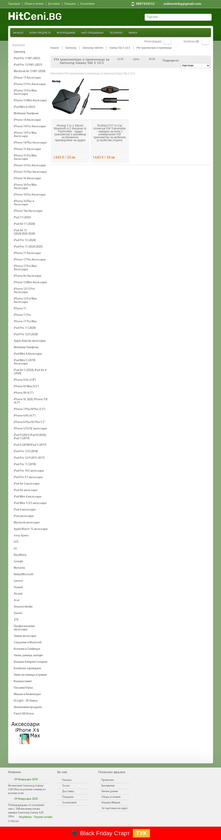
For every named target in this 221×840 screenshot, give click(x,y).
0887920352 (145, 4)
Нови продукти (40, 32)
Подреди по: (171, 60)
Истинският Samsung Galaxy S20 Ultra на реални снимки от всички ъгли (27, 789)
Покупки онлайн (43, 817)
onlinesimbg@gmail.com (182, 4)
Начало (18, 32)
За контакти (69, 802)
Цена (136, 59)
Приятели (107, 780)
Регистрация (152, 41)
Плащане (68, 797)
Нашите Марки (110, 802)
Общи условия (110, 797)
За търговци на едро (114, 808)
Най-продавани (92, 32)
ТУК (141, 833)
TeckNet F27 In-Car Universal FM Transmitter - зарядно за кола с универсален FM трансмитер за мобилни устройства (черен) (109, 133)
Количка (205, 41)
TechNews (116, 32)
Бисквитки (108, 785)
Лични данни (109, 791)
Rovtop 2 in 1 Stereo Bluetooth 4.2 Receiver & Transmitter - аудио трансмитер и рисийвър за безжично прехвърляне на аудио (70, 133)
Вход (167, 41)
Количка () (191, 41)
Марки (133, 32)
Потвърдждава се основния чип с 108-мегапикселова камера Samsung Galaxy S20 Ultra (26, 811)
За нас (66, 785)
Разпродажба (66, 32)
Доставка (68, 791)
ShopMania (25, 817)
